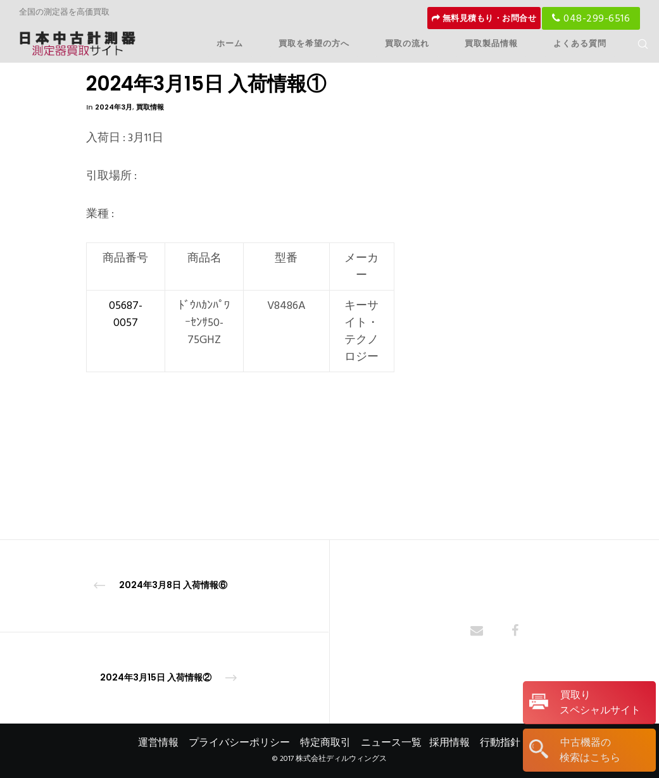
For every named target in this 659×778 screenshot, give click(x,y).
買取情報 (150, 107)
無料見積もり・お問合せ (484, 18)
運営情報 (158, 742)
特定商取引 (325, 742)
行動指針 (500, 742)
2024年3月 (113, 107)
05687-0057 (125, 314)
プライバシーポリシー (239, 742)
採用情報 (449, 742)
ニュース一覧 (391, 742)
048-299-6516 (591, 18)
